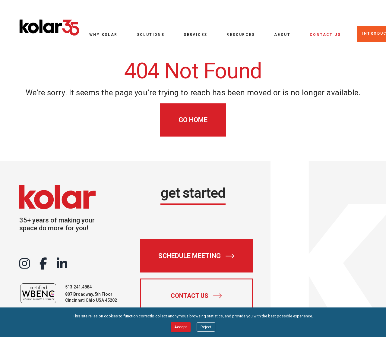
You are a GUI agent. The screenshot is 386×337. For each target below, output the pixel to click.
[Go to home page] (49, 27)
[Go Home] (193, 120)
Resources (240, 34)
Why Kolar (103, 34)
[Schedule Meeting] (196, 255)
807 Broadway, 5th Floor (88, 294)
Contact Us (325, 34)
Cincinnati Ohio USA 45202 (91, 300)
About (282, 34)
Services (195, 34)
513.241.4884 (78, 287)
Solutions (151, 34)
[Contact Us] (196, 296)
